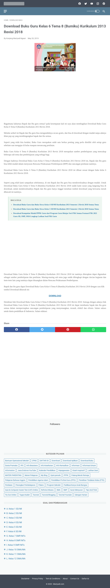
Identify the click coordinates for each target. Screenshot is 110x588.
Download (56, 460)
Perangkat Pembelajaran (25, 485)
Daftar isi (85, 579)
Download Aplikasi (70, 460)
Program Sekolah (54, 485)
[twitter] (85, 3)
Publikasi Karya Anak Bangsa (75, 485)
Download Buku (87, 460)
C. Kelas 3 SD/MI (14, 518)
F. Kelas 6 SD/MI (13, 531)
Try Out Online (10, 495)
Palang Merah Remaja (80, 475)
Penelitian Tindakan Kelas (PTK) (91, 480)
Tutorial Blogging (48, 495)
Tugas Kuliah (24, 495)
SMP (65, 490)
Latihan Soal (93, 470)
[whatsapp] (93, 329)
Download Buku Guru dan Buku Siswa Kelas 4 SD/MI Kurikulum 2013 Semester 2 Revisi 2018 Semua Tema (56, 204)
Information (10, 470)
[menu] (5, 11)
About (65, 579)
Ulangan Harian (81, 495)
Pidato (41, 485)
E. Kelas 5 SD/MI (14, 527)
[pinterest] (103, 3)
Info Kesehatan (47, 465)
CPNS (34, 460)
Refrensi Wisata (47, 490)
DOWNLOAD (55, 295)
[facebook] (79, 3)
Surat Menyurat (76, 490)
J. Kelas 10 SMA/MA (15, 549)
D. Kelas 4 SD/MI (14, 522)
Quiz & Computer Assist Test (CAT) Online (21, 490)
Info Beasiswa (32, 465)
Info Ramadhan (62, 465)
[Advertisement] (55, 101)
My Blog (44, 475)
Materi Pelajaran (31, 475)
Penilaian (8, 485)
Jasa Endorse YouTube (27, 470)
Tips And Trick (91, 490)
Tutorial (36, 495)
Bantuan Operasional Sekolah (17, 460)
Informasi (75, 465)
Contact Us (74, 579)
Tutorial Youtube (65, 495)
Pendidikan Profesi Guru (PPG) (63, 480)
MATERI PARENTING (13, 475)
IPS (22, 465)
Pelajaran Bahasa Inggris (15, 480)
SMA (58, 490)
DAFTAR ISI (44, 460)
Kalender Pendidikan (47, 470)
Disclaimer (25, 579)
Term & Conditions (53, 579)
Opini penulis (55, 475)
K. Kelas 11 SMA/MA (15, 554)
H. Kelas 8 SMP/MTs (15, 540)
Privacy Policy (37, 579)
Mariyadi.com (58, 584)
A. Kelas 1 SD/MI (14, 509)
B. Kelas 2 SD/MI (14, 513)
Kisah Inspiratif (79, 470)
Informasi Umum (89, 465)
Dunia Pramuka (11, 465)
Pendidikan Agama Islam (38, 480)
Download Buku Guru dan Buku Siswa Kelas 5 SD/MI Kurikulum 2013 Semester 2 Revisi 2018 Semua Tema (56, 209)
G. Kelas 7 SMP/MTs (15, 536)
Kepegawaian (64, 470)
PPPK (66, 475)
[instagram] (97, 3)
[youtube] (91, 3)
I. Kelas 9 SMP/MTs (15, 545)
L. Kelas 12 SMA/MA (15, 558)
